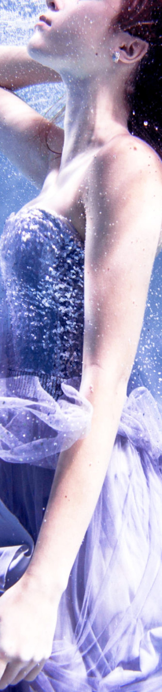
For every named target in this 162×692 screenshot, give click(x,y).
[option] (81, 346)
